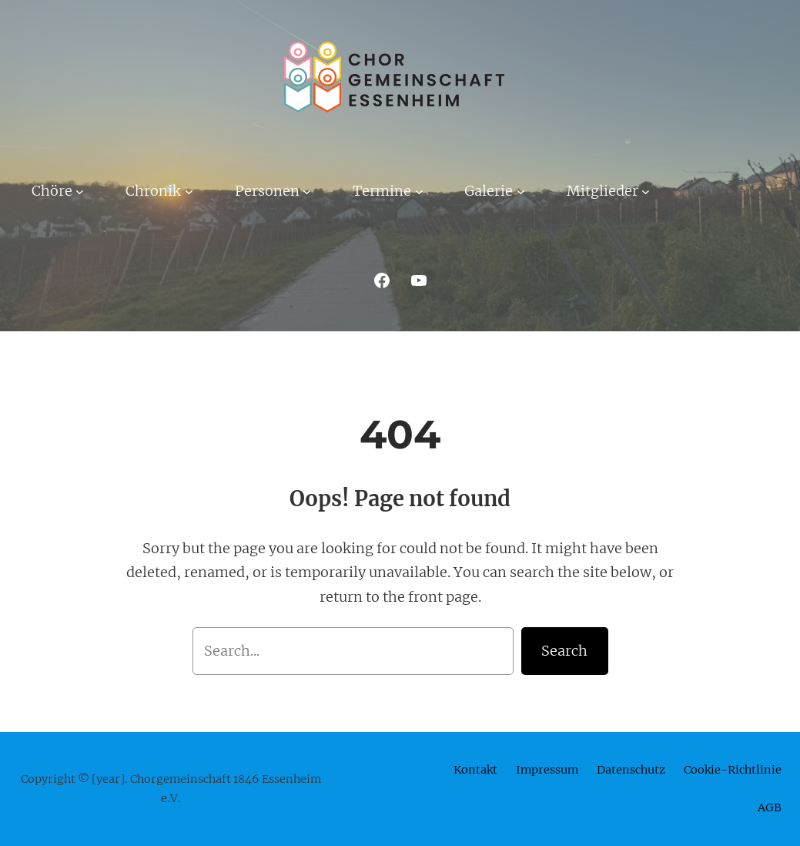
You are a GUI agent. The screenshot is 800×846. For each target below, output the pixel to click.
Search (564, 651)
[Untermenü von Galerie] (521, 190)
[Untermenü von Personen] (307, 190)
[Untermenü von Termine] (419, 190)
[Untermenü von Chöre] (79, 190)
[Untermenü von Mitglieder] (645, 190)
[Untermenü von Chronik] (189, 190)
